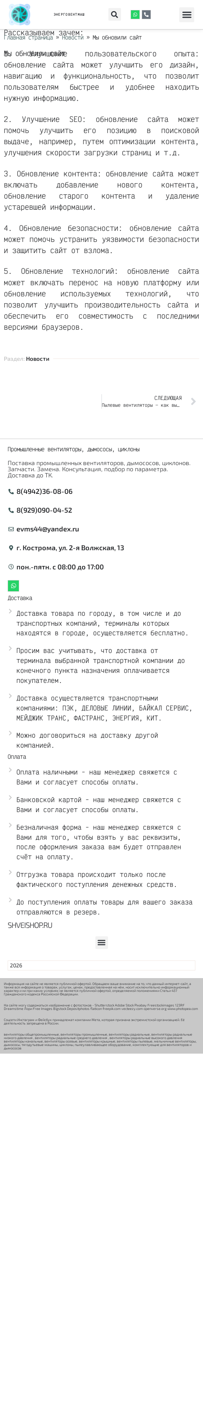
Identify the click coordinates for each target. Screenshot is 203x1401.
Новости (37, 358)
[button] (114, 14)
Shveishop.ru (30, 924)
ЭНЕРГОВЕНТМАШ (69, 14)
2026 (16, 965)
